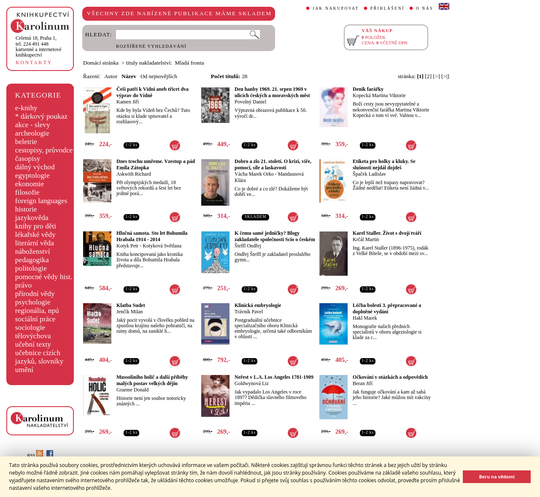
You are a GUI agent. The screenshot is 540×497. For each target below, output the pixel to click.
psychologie (33, 302)
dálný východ (35, 167)
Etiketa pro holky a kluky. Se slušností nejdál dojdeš (384, 164)
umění (24, 370)
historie (26, 209)
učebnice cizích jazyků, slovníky (39, 357)
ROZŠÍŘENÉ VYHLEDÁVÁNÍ (151, 46)
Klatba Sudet (130, 305)
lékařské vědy (35, 235)
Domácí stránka (101, 63)
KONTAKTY (34, 62)
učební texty (33, 344)
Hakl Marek (365, 318)
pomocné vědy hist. (43, 277)
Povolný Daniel (250, 102)
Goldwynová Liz (252, 383)
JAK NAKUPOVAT (336, 8)
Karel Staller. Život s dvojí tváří (387, 233)
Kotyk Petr (127, 246)
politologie (31, 268)
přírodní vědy (35, 294)
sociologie (30, 327)
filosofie (27, 192)
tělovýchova (33, 336)
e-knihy (26, 108)
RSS (35, 455)
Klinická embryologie (258, 305)
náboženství (32, 251)
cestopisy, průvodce (44, 150)
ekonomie (29, 184)
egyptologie (32, 175)
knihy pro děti (35, 226)
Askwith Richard (133, 174)
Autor (110, 76)
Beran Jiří (363, 383)
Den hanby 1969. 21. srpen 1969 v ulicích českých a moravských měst (272, 92)
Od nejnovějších (158, 76)
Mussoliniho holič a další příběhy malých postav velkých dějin (152, 380)
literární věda (34, 243)
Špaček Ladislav (369, 174)
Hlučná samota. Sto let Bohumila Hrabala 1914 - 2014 (151, 236)
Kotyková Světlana (162, 246)
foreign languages (41, 201)
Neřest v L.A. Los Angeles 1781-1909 (274, 377)
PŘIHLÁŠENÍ (387, 8)
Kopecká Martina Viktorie (379, 95)
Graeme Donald (132, 390)
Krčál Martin (366, 239)
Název (129, 76)
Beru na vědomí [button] (497, 476)
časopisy (27, 159)
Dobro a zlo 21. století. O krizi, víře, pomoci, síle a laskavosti (273, 164)
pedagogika (32, 260)
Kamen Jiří (127, 102)
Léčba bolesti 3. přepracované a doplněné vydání (387, 308)
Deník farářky (368, 89)
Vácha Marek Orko (254, 174)
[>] (436, 76)
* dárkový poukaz (41, 116)
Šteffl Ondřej (248, 246)
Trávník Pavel (249, 312)
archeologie (32, 133)
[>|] (445, 76)
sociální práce (35, 319)
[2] (428, 76)
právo (23, 285)
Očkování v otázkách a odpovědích (390, 377)
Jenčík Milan (129, 312)
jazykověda (32, 218)
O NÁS (424, 8)
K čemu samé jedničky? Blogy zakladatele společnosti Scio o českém (275, 236)
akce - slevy (32, 125)
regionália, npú (37, 311)
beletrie (26, 142)
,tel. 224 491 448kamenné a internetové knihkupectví (39, 46)
